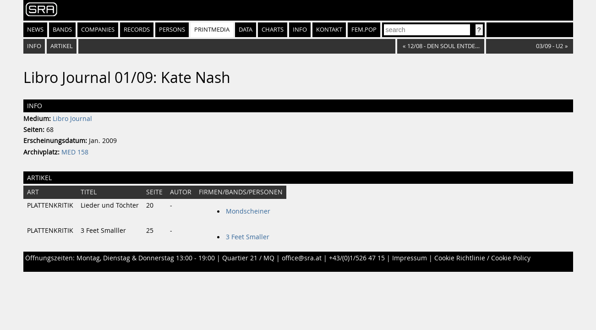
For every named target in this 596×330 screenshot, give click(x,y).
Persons (172, 29)
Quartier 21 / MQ (248, 258)
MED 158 (74, 152)
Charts (273, 29)
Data (245, 29)
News (35, 29)
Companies (98, 29)
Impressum (409, 258)
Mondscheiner (248, 211)
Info (300, 29)
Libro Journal (72, 119)
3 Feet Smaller (247, 237)
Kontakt (329, 29)
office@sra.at (302, 258)
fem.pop (364, 29)
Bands (62, 29)
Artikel (61, 46)
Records (137, 29)
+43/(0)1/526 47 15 (357, 258)
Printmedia (212, 29)
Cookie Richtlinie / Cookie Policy (482, 258)
